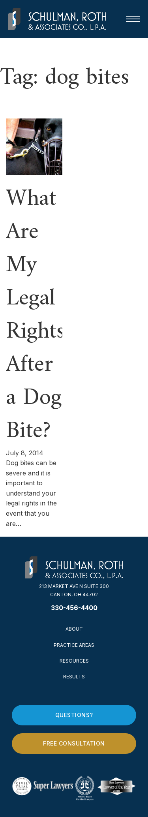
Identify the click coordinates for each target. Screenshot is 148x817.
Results (74, 677)
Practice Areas (74, 645)
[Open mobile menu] (133, 19)
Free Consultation (74, 743)
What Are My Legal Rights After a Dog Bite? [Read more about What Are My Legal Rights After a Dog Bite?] (35, 315)
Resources (74, 661)
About (74, 629)
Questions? (74, 715)
